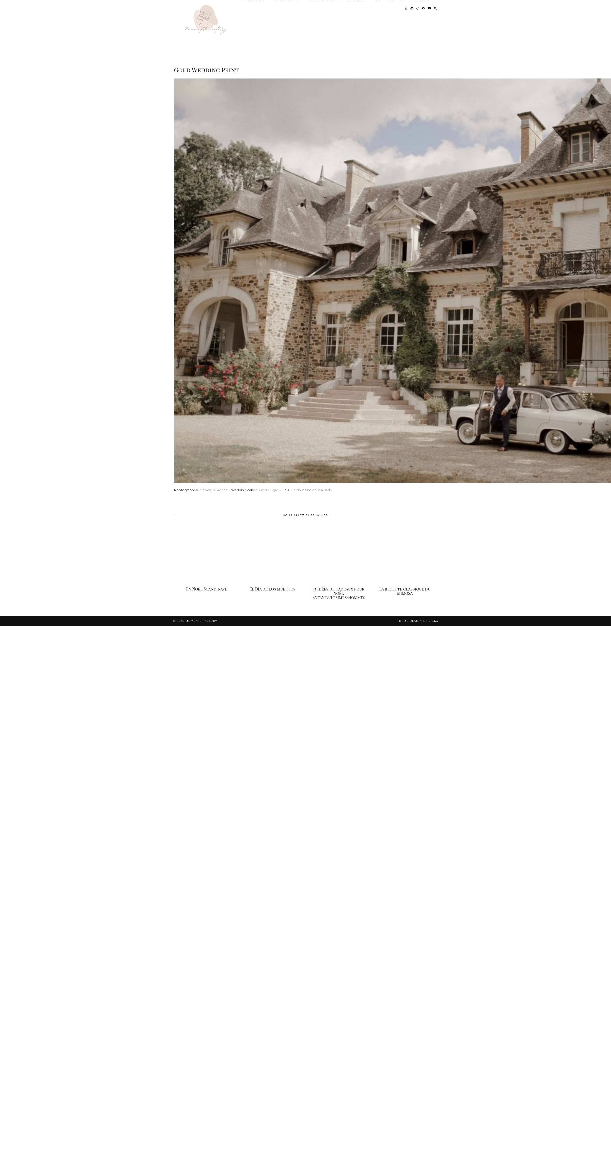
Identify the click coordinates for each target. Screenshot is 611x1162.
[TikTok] (417, 8)
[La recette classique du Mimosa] (404, 553)
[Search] (435, 8)
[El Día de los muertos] (272, 553)
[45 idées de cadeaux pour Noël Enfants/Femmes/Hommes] (338, 553)
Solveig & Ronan (214, 490)
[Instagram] (406, 8)
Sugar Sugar (267, 490)
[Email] (429, 8)
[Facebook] (423, 8)
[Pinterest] (412, 8)
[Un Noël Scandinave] (206, 553)
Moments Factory (201, 620)
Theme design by (417, 620)
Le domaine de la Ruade (312, 490)
